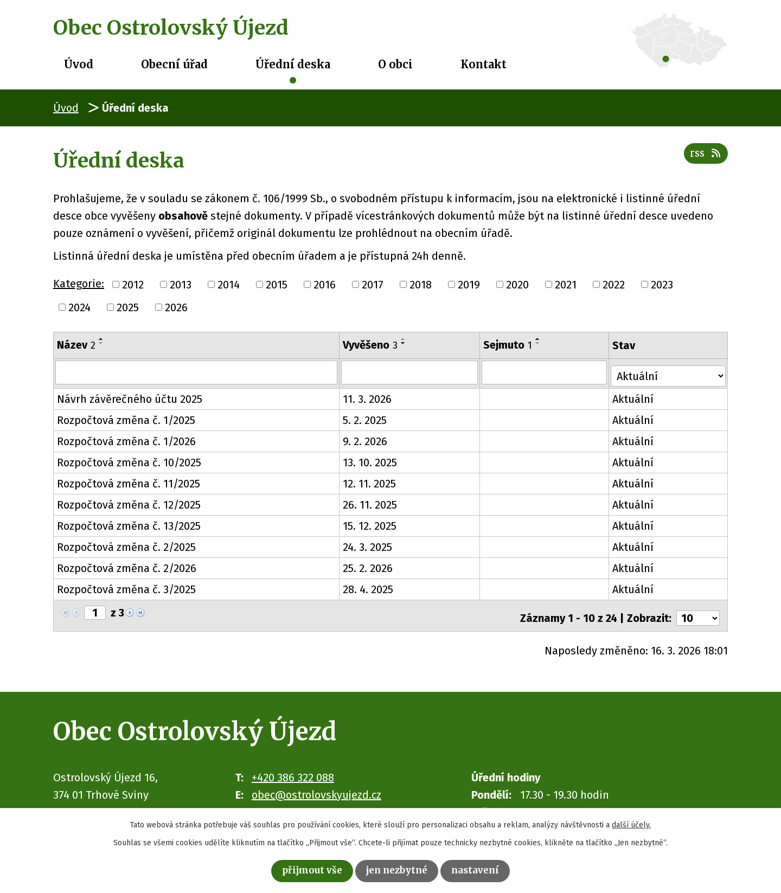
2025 (128, 307)
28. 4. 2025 (368, 586)
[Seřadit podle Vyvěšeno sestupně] (404, 343)
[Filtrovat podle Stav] (669, 371)
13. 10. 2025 (370, 459)
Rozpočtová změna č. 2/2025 (126, 543)
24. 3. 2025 (368, 543)
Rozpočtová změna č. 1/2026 (126, 438)
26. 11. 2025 (370, 501)
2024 (79, 307)
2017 (372, 284)
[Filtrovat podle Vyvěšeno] (410, 372)
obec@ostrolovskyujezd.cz (316, 786)
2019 (469, 284)
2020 (517, 284)
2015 (276, 284)
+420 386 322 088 (293, 768)
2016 (324, 284)
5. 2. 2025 (365, 416)
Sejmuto (508, 344)
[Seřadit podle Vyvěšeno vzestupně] (404, 339)
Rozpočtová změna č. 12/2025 (129, 501)
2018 (420, 284)
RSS (703, 159)
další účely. (631, 822)
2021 (566, 284)
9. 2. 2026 (365, 438)
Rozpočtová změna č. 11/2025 (128, 480)
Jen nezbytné (398, 869)
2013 (180, 284)
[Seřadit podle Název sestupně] (101, 343)
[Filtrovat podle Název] (196, 372)
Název (76, 344)
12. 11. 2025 (369, 480)
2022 (614, 284)
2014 (228, 284)
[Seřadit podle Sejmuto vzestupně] (539, 339)
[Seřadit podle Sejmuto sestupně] (539, 343)
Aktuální (634, 395)
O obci (395, 64)
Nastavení (486, 869)
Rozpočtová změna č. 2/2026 (126, 564)
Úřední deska (292, 64)
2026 (176, 307)
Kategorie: (78, 283)
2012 (133, 284)
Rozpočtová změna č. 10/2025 (129, 459)
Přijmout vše (302, 869)
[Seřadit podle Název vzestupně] (101, 339)
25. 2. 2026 (368, 564)
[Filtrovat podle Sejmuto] (546, 372)
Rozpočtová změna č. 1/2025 (126, 416)
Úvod (78, 64)
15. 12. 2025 (370, 522)
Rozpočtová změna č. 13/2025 (129, 522)
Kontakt (483, 64)
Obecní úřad (174, 64)
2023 (662, 284)
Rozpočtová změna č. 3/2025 (126, 586)
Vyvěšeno (370, 344)
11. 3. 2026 (367, 395)
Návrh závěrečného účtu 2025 (129, 395)
